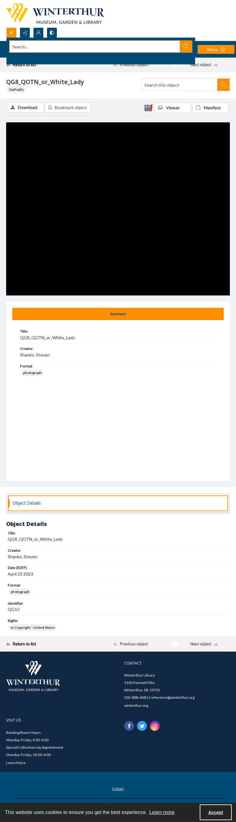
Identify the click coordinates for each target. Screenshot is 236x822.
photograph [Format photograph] (32, 372)
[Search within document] (223, 85)
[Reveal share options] (25, 33)
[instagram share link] (155, 726)
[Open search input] (11, 33)
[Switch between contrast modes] (52, 33)
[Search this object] (179, 85)
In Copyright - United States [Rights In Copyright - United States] (33, 627)
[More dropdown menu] (216, 49)
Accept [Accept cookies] (215, 812)
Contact (118, 789)
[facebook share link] (129, 726)
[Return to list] (35, 65)
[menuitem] (118, 788)
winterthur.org (136, 705)
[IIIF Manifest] (210, 107)
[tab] (118, 314)
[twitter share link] (142, 726)
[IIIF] (148, 107)
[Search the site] (95, 46)
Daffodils (16, 89)
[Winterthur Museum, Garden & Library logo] (55, 13)
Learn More (16, 762)
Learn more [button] (162, 812)
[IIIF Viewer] (172, 107)
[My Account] (38, 33)
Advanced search (24, 57)
